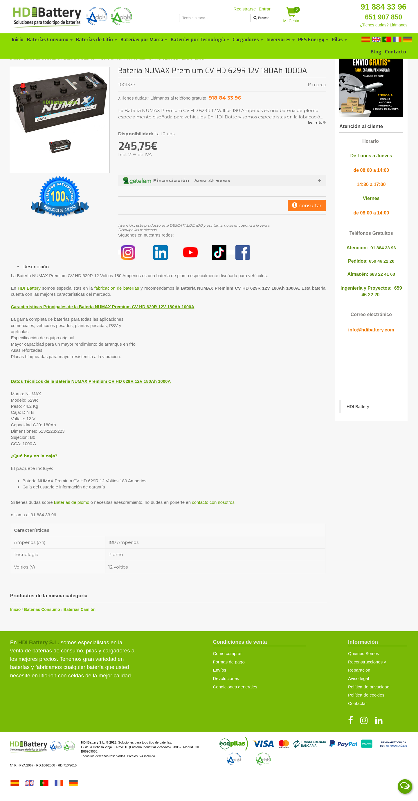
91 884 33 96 (383, 7)
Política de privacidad (369, 686)
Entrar (265, 8)
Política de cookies (366, 694)
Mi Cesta (291, 15)
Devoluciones (226, 678)
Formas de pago (229, 661)
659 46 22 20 (381, 261)
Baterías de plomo (71, 502)
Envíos (219, 670)
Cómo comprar (227, 653)
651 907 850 (383, 17)
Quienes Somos (363, 653)
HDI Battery (29, 288)
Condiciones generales (235, 686)
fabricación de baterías (116, 288)
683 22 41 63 (382, 274)
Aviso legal (358, 678)
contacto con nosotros (213, 502)
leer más (317, 122)
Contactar (357, 703)
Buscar (261, 18)
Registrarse (245, 8)
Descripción (35, 266)
